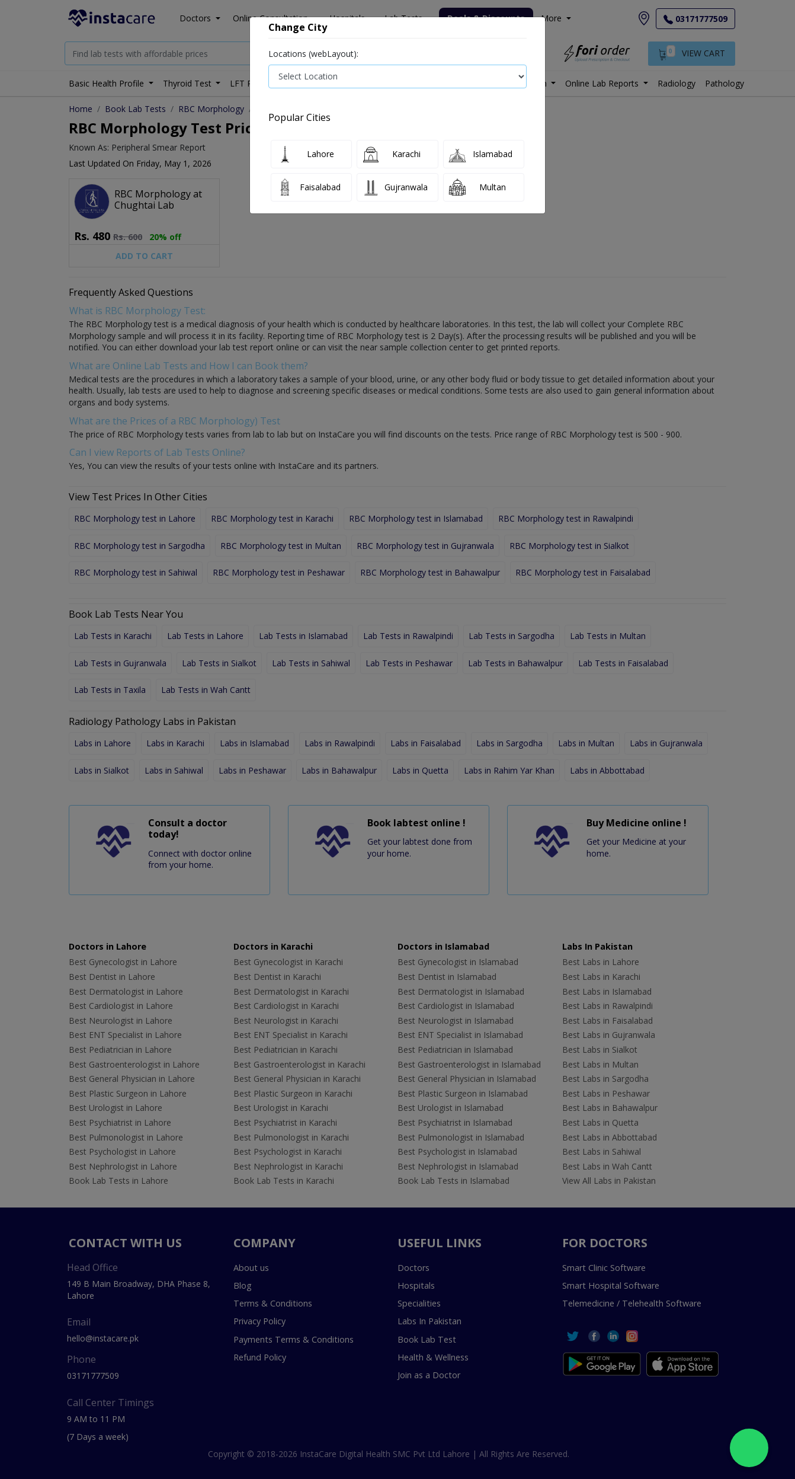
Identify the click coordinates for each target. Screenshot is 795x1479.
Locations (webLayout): (313, 53)
